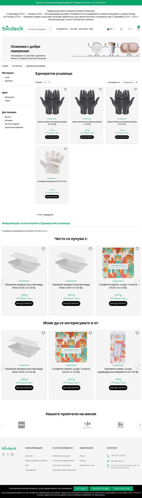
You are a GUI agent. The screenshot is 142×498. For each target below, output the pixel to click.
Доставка (29, 456)
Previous (3, 281)
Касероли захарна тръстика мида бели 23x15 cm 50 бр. (71, 286)
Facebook (3, 455)
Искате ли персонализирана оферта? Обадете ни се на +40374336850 (71, 2)
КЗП (27, 465)
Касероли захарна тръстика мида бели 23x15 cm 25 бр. (24, 286)
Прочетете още (101, 488)
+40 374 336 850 (118, 455)
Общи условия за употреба (36, 460)
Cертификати (30, 470)
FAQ (91, 29)
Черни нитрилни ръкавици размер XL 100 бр (52, 123)
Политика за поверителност (63, 460)
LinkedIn (12, 455)
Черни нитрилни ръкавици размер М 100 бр (122, 123)
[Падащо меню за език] (110, 29)
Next (138, 281)
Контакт (83, 29)
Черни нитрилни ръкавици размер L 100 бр (87, 123)
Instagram (8, 455)
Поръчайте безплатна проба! (64, 470)
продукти (62, 29)
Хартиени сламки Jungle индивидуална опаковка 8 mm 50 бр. (118, 370)
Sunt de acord (122, 488)
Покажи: (39, 82)
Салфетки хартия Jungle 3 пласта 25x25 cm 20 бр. (118, 286)
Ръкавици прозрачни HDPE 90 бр (52, 181)
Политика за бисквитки (61, 465)
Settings (81, 488)
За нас (74, 29)
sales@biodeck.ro (118, 461)
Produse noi (130, 82)
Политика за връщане (61, 456)
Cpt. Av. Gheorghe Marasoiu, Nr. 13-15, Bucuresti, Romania (125, 466)
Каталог (83, 460)
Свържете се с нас (87, 465)
